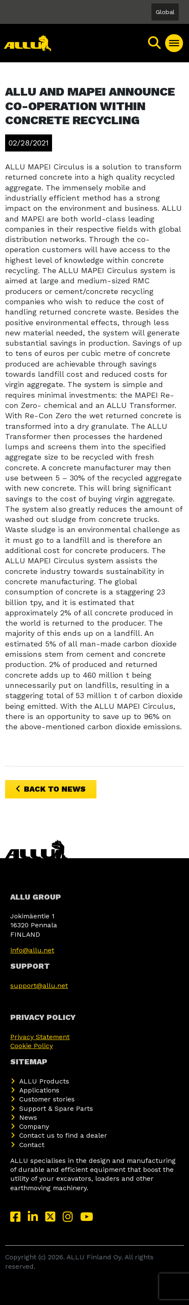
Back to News (51, 788)
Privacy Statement (40, 1037)
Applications (39, 1090)
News (28, 1117)
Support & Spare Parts (56, 1108)
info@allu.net (32, 950)
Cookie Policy (31, 1046)
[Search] (155, 43)
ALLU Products (44, 1081)
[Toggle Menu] (174, 43)
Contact (31, 1145)
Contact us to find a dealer (63, 1135)
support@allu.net (39, 986)
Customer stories (47, 1099)
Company (34, 1126)
